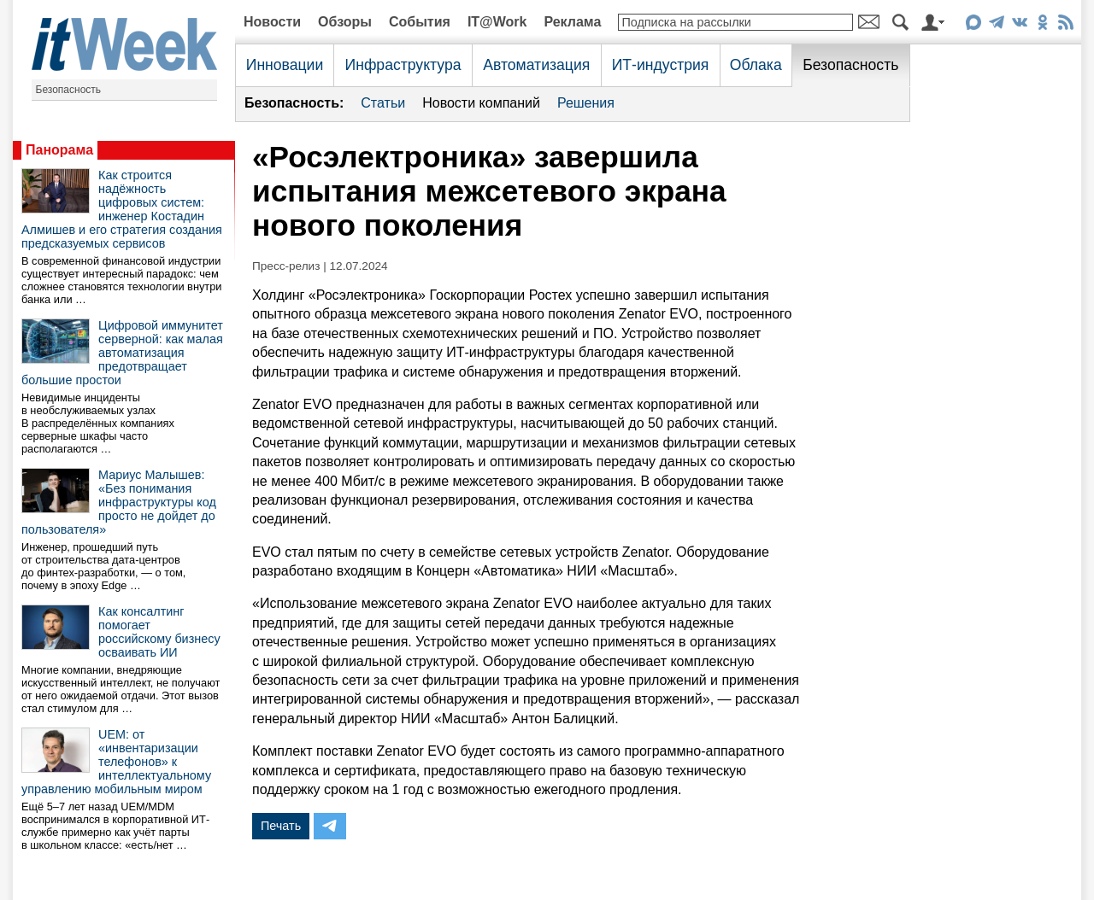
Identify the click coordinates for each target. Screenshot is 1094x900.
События (419, 22)
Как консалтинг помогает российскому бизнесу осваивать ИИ (159, 632)
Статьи (383, 103)
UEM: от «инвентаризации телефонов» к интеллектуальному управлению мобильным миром (116, 762)
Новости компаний (481, 103)
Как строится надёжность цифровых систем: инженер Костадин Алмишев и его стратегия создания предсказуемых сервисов (121, 209)
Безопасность (69, 90)
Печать (281, 826)
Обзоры (345, 22)
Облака (756, 64)
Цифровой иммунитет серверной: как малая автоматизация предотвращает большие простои (122, 353)
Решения (586, 103)
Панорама (59, 150)
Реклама (572, 22)
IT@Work (497, 22)
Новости (272, 22)
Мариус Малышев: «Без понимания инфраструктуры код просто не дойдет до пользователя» (118, 502)
